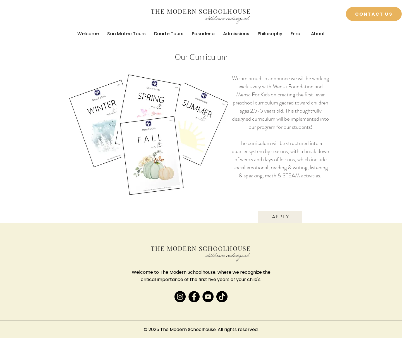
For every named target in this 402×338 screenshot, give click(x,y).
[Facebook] (194, 296)
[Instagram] (180, 296)
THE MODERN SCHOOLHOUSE (201, 11)
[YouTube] (208, 296)
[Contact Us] (374, 14)
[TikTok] (222, 296)
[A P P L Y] (280, 217)
